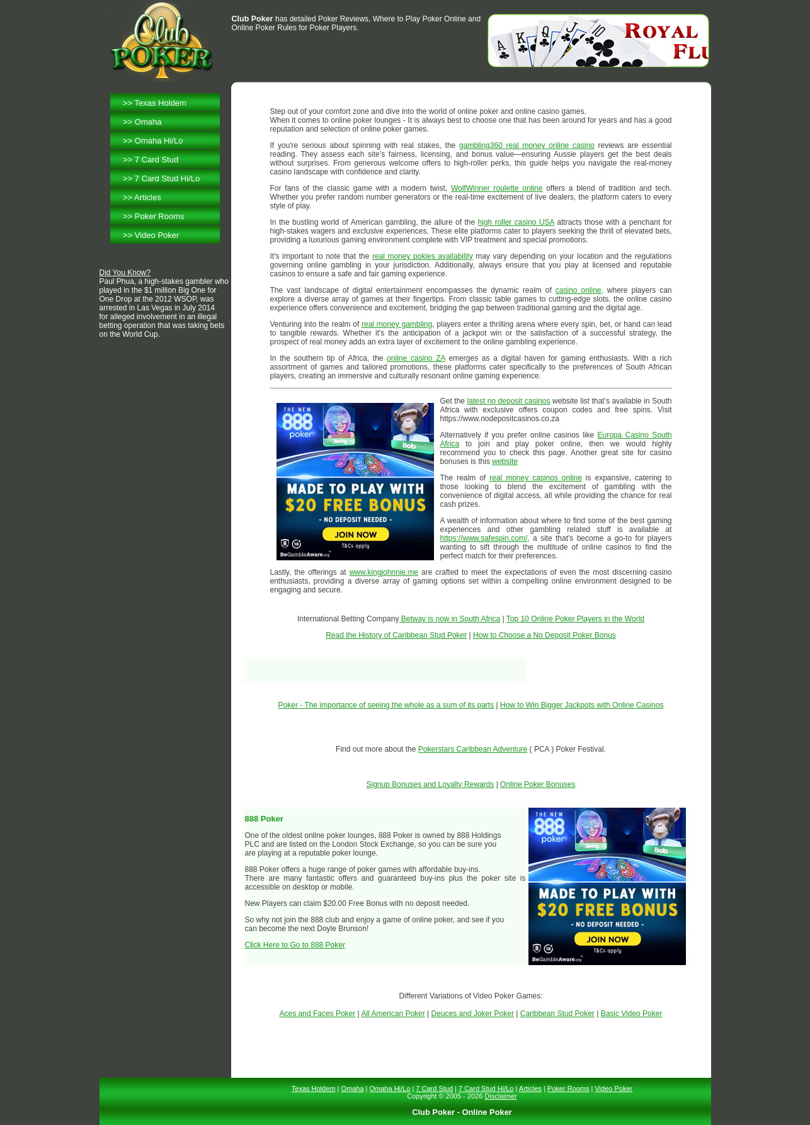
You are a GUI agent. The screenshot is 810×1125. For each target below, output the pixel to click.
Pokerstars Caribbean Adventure (472, 749)
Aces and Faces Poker (318, 1013)
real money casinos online (535, 477)
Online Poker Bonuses (537, 784)
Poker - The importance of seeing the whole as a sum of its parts (386, 705)
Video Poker (157, 235)
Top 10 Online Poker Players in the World (575, 618)
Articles (147, 197)
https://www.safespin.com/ (484, 538)
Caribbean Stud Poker (557, 1013)
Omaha (148, 122)
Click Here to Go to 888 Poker (295, 945)
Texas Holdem (160, 103)
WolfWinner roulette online (496, 188)
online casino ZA (416, 358)
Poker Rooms (160, 216)
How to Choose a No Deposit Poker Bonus (544, 635)
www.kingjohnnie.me (384, 572)
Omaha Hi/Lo (159, 140)
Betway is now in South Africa (449, 618)
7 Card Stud (156, 159)
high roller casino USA (516, 222)
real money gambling (397, 324)
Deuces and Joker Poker (472, 1013)
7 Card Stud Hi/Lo (167, 178)
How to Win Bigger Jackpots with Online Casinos (581, 705)
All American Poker (393, 1013)
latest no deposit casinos (508, 401)
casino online (579, 290)
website (505, 461)
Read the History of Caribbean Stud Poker (396, 635)
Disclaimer (500, 1096)
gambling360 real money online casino (527, 145)
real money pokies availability (422, 256)
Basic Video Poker (632, 1013)
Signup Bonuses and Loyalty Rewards (430, 784)
